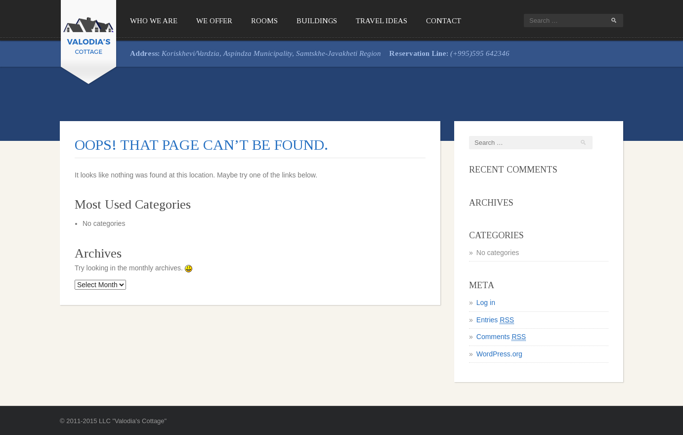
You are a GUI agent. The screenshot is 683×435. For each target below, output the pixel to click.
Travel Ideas (381, 21)
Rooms (264, 21)
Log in (485, 302)
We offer (214, 21)
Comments (501, 337)
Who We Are (153, 21)
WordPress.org (499, 354)
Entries (495, 320)
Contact (443, 21)
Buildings (317, 21)
